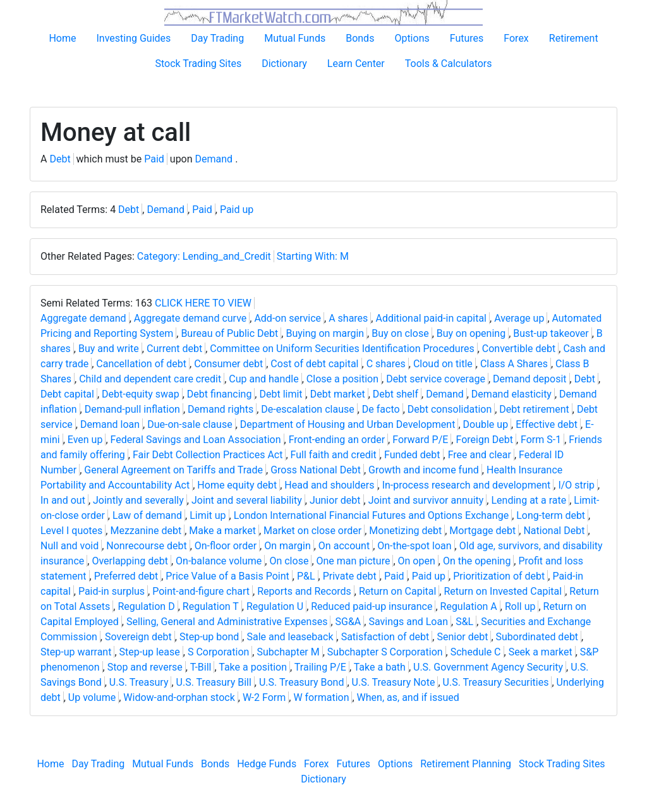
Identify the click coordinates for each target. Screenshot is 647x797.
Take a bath (380, 667)
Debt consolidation (450, 409)
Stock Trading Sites (198, 64)
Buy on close (400, 333)
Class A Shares (514, 364)
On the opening (477, 561)
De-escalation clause (307, 409)
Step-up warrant (75, 652)
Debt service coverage (435, 379)
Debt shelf (395, 394)
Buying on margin (325, 333)
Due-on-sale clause (189, 424)
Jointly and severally (138, 500)
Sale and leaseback (289, 637)
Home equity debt (237, 485)
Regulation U (274, 606)
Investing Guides (133, 38)
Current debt (174, 349)
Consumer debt (228, 364)
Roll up (520, 606)
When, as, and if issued (408, 697)
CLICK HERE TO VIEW (203, 303)
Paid (154, 159)
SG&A (348, 622)
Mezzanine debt (145, 531)
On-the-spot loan (414, 546)
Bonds (360, 38)
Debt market (337, 394)
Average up (519, 318)
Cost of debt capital (314, 364)
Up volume (92, 697)
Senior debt (462, 637)
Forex (516, 38)
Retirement (573, 38)
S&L (464, 622)
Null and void (69, 546)
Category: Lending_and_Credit (204, 256)
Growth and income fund (423, 470)
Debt (59, 159)
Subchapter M (288, 652)
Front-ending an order (337, 440)
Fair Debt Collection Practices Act (208, 455)
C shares (386, 364)
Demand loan (110, 424)
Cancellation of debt (141, 364)
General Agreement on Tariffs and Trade (173, 470)
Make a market (222, 531)
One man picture (353, 561)
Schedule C (475, 652)
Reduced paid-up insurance (371, 606)
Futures (467, 38)
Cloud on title (443, 364)
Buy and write (108, 349)
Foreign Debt (484, 440)
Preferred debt (126, 576)
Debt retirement (534, 409)
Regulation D (146, 606)
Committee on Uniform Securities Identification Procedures (342, 349)
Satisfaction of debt (385, 637)
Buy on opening (471, 333)
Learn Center (356, 64)
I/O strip (576, 485)
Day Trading (217, 38)
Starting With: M (313, 256)
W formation (321, 697)
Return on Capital (397, 591)
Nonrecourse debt (146, 546)
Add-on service (287, 318)
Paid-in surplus (111, 591)
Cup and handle (263, 379)
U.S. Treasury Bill (213, 682)
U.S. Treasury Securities (496, 682)
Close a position (342, 379)
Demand (214, 159)
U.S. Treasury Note (393, 682)
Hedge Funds (266, 764)
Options (411, 38)
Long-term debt (550, 515)
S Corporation (218, 652)
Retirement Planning (465, 764)
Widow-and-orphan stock (178, 697)
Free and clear (479, 455)
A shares (348, 318)
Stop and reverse (145, 667)
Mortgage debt (482, 531)
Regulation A (468, 606)
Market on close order (312, 531)
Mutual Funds (294, 38)
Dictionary (284, 64)
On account (344, 546)
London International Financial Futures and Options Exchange (371, 515)
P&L (306, 576)
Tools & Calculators (448, 64)
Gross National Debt (315, 470)
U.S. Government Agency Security (488, 667)
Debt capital (67, 394)
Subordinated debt (537, 637)
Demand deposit (530, 379)
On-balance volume (219, 561)
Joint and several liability (246, 500)
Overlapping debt (130, 561)
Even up (85, 440)
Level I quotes (71, 531)
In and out (62, 500)
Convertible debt (519, 349)
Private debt (350, 576)
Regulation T (211, 606)
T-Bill (201, 667)
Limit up (208, 515)
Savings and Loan (408, 622)
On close (288, 561)
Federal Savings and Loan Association (196, 440)
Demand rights (220, 409)
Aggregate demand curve (190, 318)
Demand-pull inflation (132, 409)
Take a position (253, 667)
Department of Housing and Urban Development (348, 424)
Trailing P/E (320, 667)
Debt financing (219, 394)
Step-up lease (149, 652)
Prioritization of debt (499, 576)
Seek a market (540, 652)
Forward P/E (420, 440)
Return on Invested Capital (503, 591)
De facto (381, 409)
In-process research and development (466, 485)
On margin (287, 546)
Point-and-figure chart (201, 591)
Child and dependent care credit (150, 379)
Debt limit (280, 394)
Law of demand (147, 515)
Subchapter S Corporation (385, 652)
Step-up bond (209, 637)
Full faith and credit (334, 455)
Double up (486, 424)
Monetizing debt (405, 531)
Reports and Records (304, 591)
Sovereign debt (138, 637)
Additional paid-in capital (431, 318)
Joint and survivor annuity (426, 500)
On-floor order (226, 546)
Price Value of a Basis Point (227, 576)
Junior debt (335, 500)
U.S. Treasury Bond (301, 682)
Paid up (236, 210)
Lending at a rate (528, 500)
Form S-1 (541, 440)
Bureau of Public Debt (229, 333)
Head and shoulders (329, 485)
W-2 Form (264, 697)
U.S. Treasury (139, 682)
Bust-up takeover (550, 333)
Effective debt (546, 424)
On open (416, 561)
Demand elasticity (511, 394)
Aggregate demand (83, 318)
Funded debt (412, 455)
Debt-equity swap (140, 394)
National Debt (553, 531)
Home (62, 38)
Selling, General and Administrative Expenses (226, 622)
